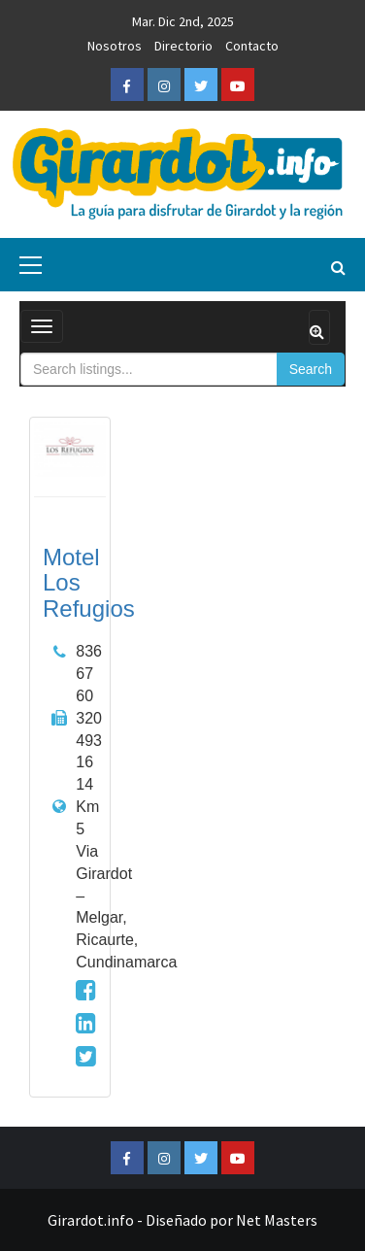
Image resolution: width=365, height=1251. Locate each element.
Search (310, 369)
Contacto (252, 45)
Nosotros (114, 45)
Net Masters (276, 1220)
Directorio (183, 45)
